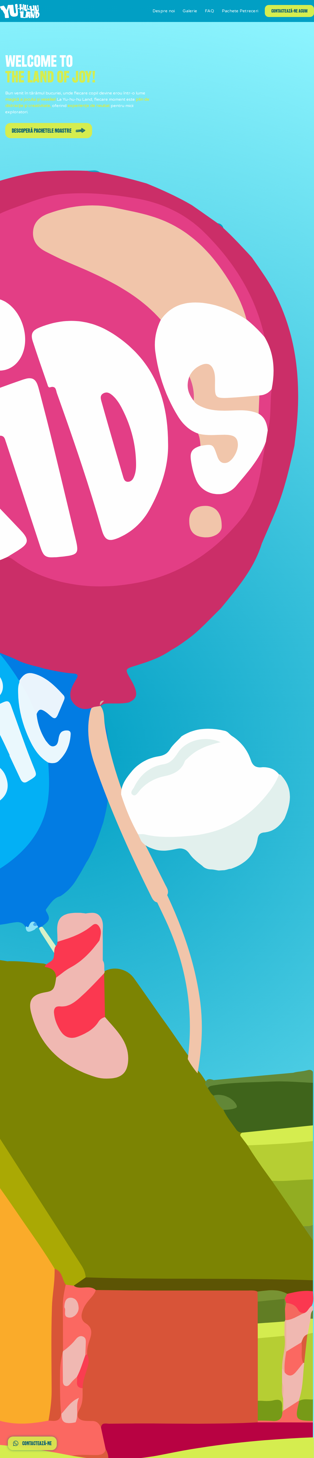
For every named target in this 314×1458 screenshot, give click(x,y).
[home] (20, 11)
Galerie (190, 11)
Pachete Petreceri (240, 11)
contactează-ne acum (289, 10)
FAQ (209, 11)
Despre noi (164, 11)
